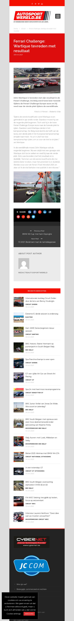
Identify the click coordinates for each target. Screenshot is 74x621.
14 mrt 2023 (29, 412)
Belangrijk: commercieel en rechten (32, 589)
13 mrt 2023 (29, 506)
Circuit (23, 28)
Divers (34, 304)
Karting (35, 334)
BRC (26, 350)
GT (33, 380)
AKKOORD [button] (29, 614)
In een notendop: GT (34, 468)
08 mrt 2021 (18, 55)
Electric (29, 317)
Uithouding (46, 456)
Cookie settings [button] (14, 614)
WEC (33, 504)
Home (16, 28)
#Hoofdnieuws (31, 428)
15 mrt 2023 (29, 320)
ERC (40, 444)
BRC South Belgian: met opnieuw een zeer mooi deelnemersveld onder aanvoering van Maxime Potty (41, 422)
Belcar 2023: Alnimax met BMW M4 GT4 (42, 453)
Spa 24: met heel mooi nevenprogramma (42, 389)
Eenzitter (36, 393)
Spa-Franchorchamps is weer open (39, 359)
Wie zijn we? (22, 584)
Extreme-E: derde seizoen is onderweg (41, 314)
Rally (31, 350)
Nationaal (36, 456)
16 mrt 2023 (29, 307)
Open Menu (57, 16)
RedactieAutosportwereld (32, 273)
